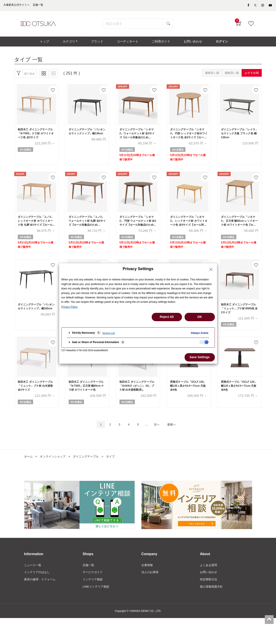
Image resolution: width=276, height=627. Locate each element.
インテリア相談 (93, 588)
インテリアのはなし (38, 580)
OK (199, 317)
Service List (108, 333)
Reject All (167, 317)
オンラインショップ (54, 464)
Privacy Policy (69, 306)
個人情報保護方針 (212, 595)
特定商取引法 (209, 588)
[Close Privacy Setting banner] (211, 269)
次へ (158, 432)
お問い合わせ (209, 580)
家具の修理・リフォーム (41, 588)
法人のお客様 (150, 580)
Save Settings (200, 357)
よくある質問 (209, 573)
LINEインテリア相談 (97, 595)
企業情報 (147, 573)
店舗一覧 (89, 573)
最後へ (175, 432)
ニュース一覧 (33, 573)
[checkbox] (203, 342)
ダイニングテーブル (89, 464)
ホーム (28, 464)
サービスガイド (93, 580)
